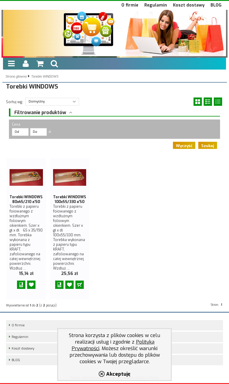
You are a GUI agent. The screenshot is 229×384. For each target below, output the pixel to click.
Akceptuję (118, 374)
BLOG (216, 5)
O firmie (129, 5)
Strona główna (16, 76)
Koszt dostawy (189, 5)
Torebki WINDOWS (44, 76)
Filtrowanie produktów (40, 112)
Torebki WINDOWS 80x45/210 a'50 (26, 199)
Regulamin (155, 5)
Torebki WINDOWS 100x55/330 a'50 (69, 199)
